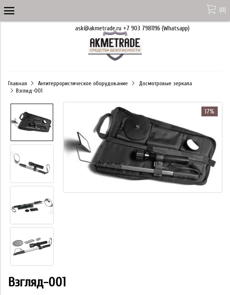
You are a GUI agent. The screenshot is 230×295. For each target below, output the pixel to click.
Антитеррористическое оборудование (83, 83)
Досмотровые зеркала (165, 83)
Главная (17, 83)
